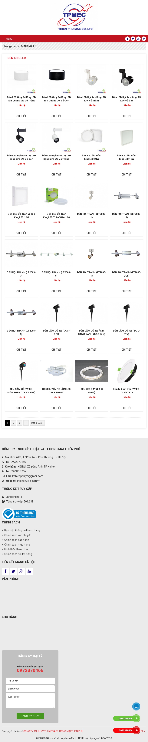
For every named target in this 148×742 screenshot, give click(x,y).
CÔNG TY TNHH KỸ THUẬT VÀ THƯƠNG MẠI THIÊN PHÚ (53, 731)
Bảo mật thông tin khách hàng (21, 530)
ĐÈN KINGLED (28, 46)
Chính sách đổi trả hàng (17, 554)
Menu (9, 38)
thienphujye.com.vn (28, 480)
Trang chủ (10, 46)
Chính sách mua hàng (16, 544)
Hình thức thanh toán (15, 549)
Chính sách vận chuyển (16, 535)
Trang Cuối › (37, 422)
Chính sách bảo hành (15, 539)
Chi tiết (21, 116)
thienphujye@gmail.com (28, 476)
